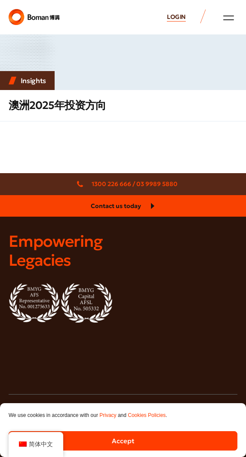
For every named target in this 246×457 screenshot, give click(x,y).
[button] (228, 17)
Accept (123, 441)
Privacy (107, 415)
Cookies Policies (147, 415)
